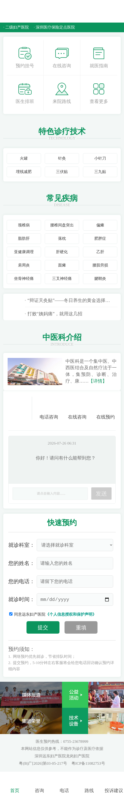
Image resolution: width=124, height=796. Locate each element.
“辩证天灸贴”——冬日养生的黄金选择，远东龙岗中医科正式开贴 (71, 300)
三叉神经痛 (62, 278)
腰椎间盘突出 (62, 225)
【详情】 (98, 380)
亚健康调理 (24, 252)
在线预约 (105, 408)
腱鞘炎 (100, 278)
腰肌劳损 (100, 265)
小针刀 (100, 158)
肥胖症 (100, 238)
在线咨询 (62, 57)
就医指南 (99, 57)
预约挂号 (25, 57)
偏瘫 (100, 225)
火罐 (24, 158)
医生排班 (25, 93)
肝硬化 (62, 252)
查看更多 (99, 93)
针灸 (62, 158)
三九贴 (100, 172)
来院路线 (62, 93)
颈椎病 (24, 225)
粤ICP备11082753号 (88, 763)
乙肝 (100, 252)
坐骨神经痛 (24, 278)
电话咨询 (49, 408)
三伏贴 (62, 172)
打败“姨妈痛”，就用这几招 (53, 313)
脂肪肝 (24, 238)
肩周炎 (24, 265)
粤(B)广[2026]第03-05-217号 (43, 763)
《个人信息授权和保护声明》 (70, 614)
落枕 (62, 238)
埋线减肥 (24, 172)
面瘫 (62, 265)
